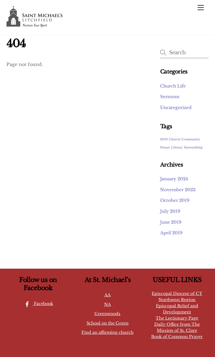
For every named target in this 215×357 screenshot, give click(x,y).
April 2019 (171, 232)
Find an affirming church (107, 332)
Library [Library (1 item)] (177, 147)
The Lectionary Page (177, 318)
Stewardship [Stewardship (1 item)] (193, 147)
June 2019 (170, 222)
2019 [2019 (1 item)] (164, 139)
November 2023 (177, 189)
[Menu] (200, 7)
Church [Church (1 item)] (174, 139)
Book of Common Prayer (177, 336)
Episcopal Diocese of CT (177, 293)
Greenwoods (107, 313)
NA (107, 304)
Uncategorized (175, 107)
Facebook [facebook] (37, 303)
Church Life (173, 86)
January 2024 (174, 178)
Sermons (169, 96)
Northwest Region (176, 299)
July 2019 (170, 211)
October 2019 (175, 200)
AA (107, 294)
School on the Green (107, 323)
